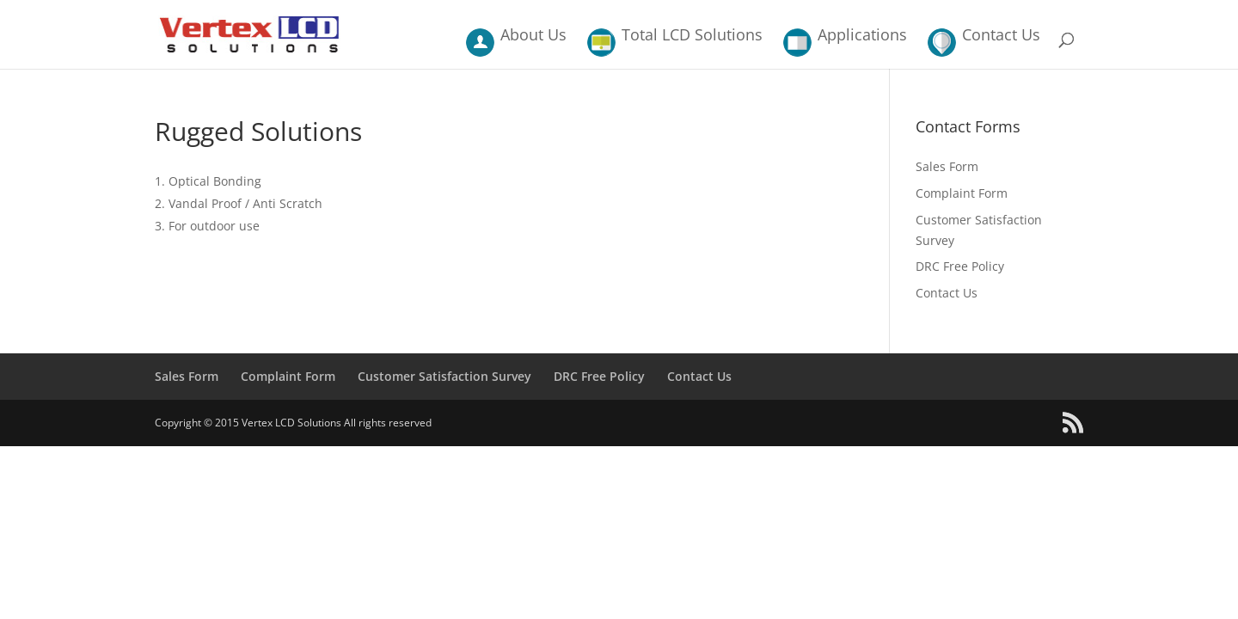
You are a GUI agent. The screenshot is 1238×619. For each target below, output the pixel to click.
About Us (533, 36)
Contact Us (1001, 36)
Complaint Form (962, 193)
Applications (862, 36)
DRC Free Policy (960, 266)
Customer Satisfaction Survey (444, 376)
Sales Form (947, 166)
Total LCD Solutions (692, 36)
